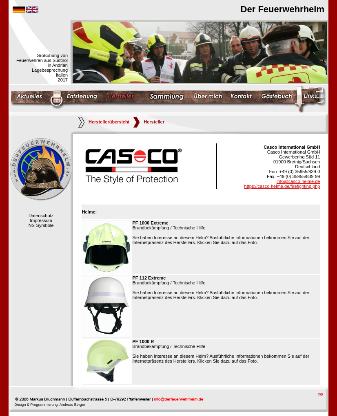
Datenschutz (41, 215)
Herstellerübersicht (103, 121)
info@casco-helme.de (298, 181)
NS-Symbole (41, 225)
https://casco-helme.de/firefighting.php (282, 186)
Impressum (41, 220)
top (320, 394)
